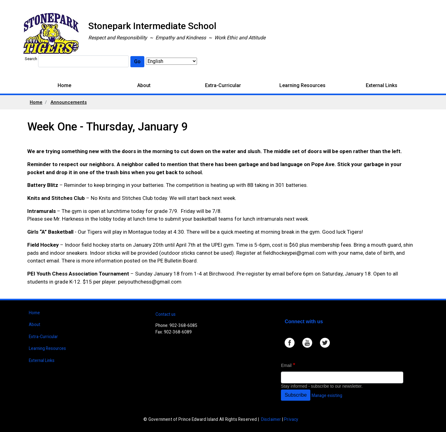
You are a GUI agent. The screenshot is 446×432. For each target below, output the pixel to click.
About (144, 85)
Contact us (165, 314)
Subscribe (296, 395)
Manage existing (327, 395)
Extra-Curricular (223, 85)
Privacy (291, 419)
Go (137, 61)
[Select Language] (171, 61)
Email (286, 365)
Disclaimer (271, 419)
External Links (381, 85)
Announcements (68, 102)
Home (64, 85)
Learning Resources (302, 85)
